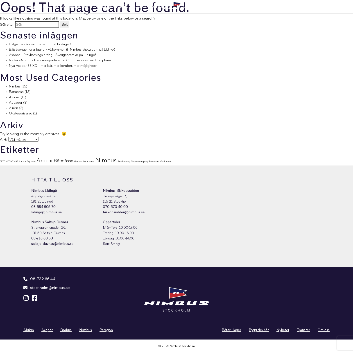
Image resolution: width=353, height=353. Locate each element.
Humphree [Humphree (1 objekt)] (88, 161)
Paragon (106, 330)
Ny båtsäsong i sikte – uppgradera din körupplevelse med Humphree (60, 60)
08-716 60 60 (42, 238)
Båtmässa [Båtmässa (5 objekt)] (63, 161)
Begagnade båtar (38, 6)
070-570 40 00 (115, 207)
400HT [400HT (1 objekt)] (9, 161)
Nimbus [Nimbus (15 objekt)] (106, 160)
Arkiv (3, 139)
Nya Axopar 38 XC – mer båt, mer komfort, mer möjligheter (53, 65)
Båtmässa (16, 92)
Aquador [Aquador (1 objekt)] (31, 161)
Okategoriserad (20, 113)
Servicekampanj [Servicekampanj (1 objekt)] (139, 161)
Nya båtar (13, 6)
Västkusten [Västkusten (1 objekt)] (165, 161)
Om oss (317, 6)
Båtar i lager (231, 330)
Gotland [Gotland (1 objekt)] (78, 161)
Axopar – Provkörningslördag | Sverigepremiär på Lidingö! (52, 55)
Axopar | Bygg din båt (112, 6)
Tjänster (284, 6)
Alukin (13, 108)
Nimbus (14, 86)
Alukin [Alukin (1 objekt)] (22, 161)
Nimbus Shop (337, 6)
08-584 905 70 (43, 207)
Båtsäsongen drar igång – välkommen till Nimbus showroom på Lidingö (62, 49)
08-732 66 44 (39, 279)
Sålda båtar (216, 6)
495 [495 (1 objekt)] (16, 161)
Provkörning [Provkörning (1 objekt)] (124, 161)
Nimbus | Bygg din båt (71, 6)
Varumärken (238, 6)
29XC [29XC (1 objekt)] (2, 161)
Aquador (15, 102)
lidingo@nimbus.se (46, 212)
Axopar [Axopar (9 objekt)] (44, 160)
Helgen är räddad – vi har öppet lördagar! (40, 44)
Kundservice (264, 6)
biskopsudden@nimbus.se (124, 212)
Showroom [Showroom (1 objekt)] (154, 161)
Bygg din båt (259, 330)
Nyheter (300, 6)
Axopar (14, 97)
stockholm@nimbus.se (46, 288)
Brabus (66, 330)
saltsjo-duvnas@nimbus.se (52, 244)
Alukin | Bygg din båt (151, 6)
